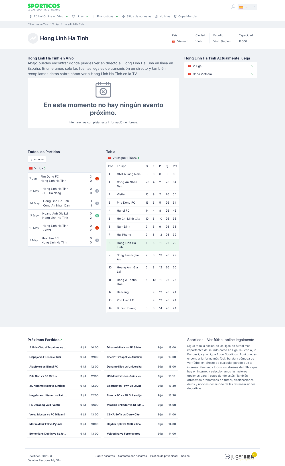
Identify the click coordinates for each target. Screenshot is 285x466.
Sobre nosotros (105, 456)
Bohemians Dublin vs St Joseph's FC (49, 433)
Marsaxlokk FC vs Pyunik (45, 424)
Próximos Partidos (45, 339)
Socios (185, 456)
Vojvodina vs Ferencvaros (123, 433)
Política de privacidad (163, 456)
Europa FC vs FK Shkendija (124, 395)
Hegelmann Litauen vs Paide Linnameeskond (49, 395)
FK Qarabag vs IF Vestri (44, 405)
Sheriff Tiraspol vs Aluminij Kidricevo (127, 357)
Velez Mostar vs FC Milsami (47, 414)
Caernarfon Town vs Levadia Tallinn (127, 385)
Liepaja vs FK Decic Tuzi (45, 357)
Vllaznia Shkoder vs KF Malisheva (127, 405)
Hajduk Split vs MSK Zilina (124, 424)
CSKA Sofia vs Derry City (123, 414)
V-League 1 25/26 (124, 158)
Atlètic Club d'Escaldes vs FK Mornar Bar (49, 347)
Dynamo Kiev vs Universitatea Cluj (127, 366)
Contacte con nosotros (132, 456)
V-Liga (38, 168)
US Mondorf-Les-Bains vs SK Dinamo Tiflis (127, 376)
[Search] (233, 6)
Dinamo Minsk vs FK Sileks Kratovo (127, 347)
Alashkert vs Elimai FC (43, 366)
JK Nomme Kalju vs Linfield (47, 385)
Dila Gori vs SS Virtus (43, 376)
